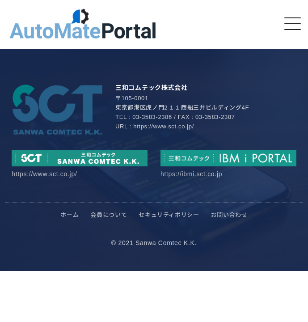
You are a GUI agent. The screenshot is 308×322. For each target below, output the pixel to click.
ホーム (69, 215)
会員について (108, 215)
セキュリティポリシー (169, 215)
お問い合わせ (229, 215)
